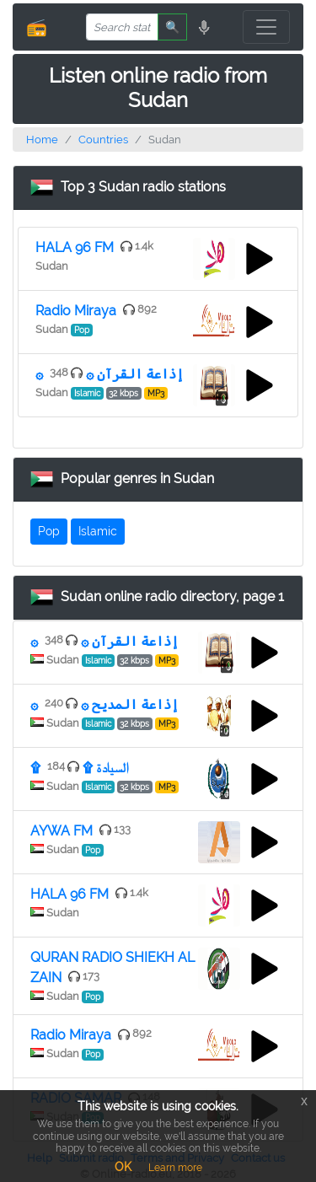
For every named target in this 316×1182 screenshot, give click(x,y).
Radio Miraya (75, 311)
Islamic (97, 531)
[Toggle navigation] (266, 27)
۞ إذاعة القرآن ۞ (109, 374)
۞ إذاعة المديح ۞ (104, 704)
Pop (49, 531)
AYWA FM (61, 831)
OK (123, 1167)
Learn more (175, 1168)
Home (42, 139)
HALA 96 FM (74, 247)
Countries (103, 139)
